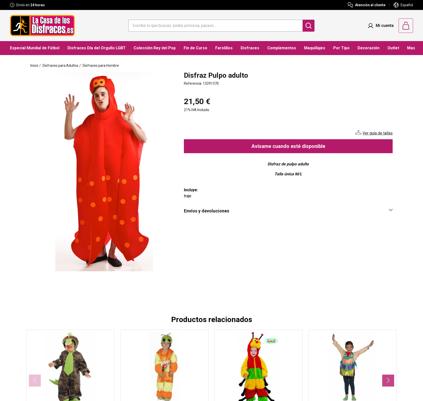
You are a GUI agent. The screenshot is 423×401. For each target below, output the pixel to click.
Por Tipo (341, 48)
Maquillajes (314, 48)
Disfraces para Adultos (60, 65)
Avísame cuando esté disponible (288, 146)
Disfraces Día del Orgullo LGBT (96, 48)
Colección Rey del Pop (155, 48)
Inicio (34, 65)
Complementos (281, 48)
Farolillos (224, 48)
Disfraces (250, 48)
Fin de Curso (195, 48)
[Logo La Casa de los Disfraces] (42, 25)
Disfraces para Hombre (101, 65)
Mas (411, 48)
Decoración (368, 48)
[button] (388, 381)
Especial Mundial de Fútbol (34, 48)
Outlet (393, 48)
